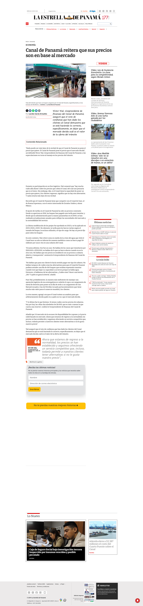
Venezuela (72, 29)
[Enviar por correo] (39, 111)
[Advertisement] (56, 485)
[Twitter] (27, 111)
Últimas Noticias (51, 29)
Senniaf (94, 29)
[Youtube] (114, 11)
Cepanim (102, 29)
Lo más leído (102, 259)
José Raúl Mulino (83, 29)
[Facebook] (107, 11)
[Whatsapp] (33, 111)
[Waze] (64, 600)
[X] (103, 11)
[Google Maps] (60, 600)
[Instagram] (110, 11)
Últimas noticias (102, 222)
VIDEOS (103, 63)
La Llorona (63, 29)
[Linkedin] (36, 111)
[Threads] (100, 11)
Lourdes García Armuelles (38, 114)
